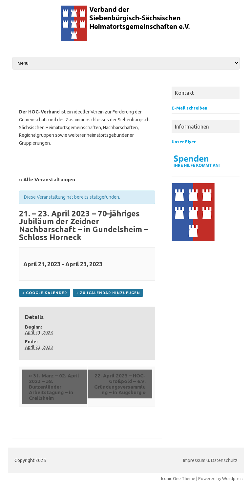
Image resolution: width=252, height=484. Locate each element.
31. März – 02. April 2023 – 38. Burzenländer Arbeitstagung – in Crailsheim (54, 387)
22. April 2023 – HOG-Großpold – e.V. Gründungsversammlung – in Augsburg (120, 384)
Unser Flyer (184, 141)
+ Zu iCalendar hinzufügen (108, 293)
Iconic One (171, 478)
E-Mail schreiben (189, 108)
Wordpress (232, 478)
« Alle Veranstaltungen (47, 179)
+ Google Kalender (44, 293)
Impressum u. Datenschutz (210, 460)
